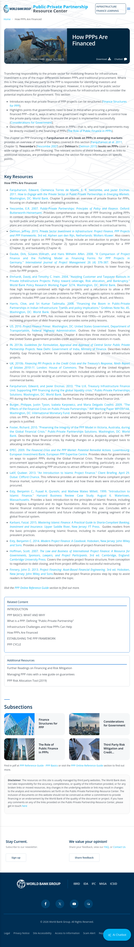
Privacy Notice (21, 933)
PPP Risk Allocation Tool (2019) (27, 681)
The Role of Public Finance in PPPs (90, 131)
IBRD (76, 884)
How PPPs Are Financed (22, 632)
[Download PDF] (103, 59)
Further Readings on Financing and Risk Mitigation (39, 668)
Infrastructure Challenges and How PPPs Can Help (39, 627)
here (24, 806)
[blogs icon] (88, 903)
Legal (7, 933)
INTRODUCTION (17, 609)
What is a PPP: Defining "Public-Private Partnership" (40, 621)
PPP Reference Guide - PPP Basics (39, 765)
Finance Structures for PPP (48, 723)
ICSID (113, 884)
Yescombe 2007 (47, 146)
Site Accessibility (42, 933)
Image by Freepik (55, 59)
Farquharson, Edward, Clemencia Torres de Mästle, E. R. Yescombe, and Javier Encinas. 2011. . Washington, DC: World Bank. (70, 194)
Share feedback (84, 857)
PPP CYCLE (14, 644)
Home (7, 19)
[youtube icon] (74, 903)
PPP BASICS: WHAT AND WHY (26, 615)
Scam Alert (89, 933)
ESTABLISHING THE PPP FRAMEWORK (31, 638)
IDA (85, 884)
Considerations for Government (31, 122)
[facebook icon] (45, 903)
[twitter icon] (59, 903)
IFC (94, 884)
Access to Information (67, 933)
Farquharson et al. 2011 (106, 142)
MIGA (103, 884)
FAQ (106, 847)
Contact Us (119, 847)
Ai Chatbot (117, 935)
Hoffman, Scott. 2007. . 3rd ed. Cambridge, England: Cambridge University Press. (70, 555)
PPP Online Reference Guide (87, 765)
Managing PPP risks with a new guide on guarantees (41, 674)
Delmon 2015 (88, 146)
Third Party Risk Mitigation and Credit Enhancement (114, 748)
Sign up (16, 857)
